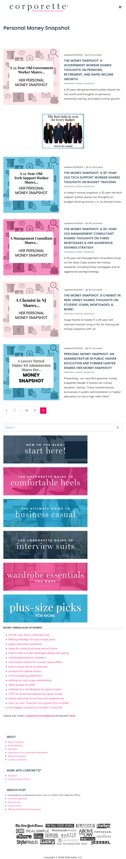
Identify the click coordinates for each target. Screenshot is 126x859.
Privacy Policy (15, 801)
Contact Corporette (17, 755)
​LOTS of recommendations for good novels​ (35, 689)
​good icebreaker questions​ (25, 639)
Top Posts (12, 745)
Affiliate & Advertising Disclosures (24, 805)
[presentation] (31, 77)
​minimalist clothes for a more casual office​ (35, 657)
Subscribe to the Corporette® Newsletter (28, 748)
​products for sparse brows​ (24, 667)
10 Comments (95, 54)
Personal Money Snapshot (79, 83)
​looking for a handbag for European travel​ (34, 685)
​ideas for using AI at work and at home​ (32, 644)
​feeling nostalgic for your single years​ (31, 635)
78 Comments (95, 221)
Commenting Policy (18, 794)
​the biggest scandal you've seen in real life (35, 703)
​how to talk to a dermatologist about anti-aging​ (38, 648)
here (72, 711)
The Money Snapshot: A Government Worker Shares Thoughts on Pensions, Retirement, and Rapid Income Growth (89, 69)
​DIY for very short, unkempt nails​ (29, 630)
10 (26, 406)
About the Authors (17, 752)
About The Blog (15, 738)
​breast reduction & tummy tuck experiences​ (36, 694)
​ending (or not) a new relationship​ (29, 676)
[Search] (118, 423)
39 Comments (96, 287)
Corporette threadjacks (39, 711)
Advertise (12, 771)
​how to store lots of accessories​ (28, 662)
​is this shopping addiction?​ (25, 671)
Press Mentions (15, 741)
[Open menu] (120, 7)
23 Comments (95, 344)
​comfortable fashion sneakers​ (27, 653)
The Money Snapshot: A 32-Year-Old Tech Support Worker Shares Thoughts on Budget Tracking (92, 176)
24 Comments (96, 166)
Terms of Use (14, 798)
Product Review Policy (19, 775)
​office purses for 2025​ (21, 680)
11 (35, 406)
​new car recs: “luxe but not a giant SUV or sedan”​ (39, 698)
